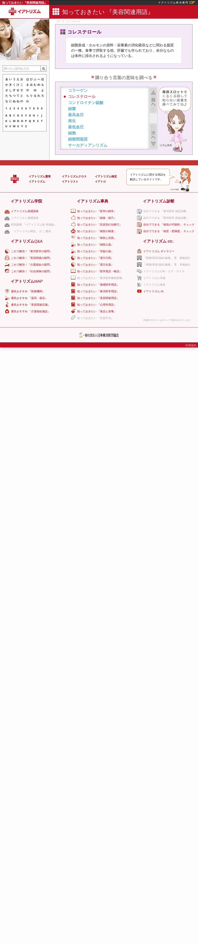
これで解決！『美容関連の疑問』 (31, 258)
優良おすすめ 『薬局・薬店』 (29, 298)
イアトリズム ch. (153, 291)
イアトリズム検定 (106, 176)
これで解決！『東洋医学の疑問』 (31, 251)
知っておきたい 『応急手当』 (95, 318)
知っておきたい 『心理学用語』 (97, 304)
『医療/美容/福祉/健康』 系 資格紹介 (167, 258)
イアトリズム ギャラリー (158, 251)
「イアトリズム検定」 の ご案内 (31, 231)
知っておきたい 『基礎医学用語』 (98, 284)
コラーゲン (78, 90)
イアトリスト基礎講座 (25, 217)
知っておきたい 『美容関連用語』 (24, 3)
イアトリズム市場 (154, 278)
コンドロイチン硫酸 (86, 102)
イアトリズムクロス (74, 176)
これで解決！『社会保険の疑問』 (31, 271)
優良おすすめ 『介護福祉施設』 (30, 311)
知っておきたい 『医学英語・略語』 (99, 271)
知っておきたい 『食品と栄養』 (97, 311)
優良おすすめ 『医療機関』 (28, 291)
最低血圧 (76, 126)
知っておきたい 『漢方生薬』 (95, 264)
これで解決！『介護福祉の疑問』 (31, 264)
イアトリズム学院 (26, 201)
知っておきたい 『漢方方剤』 (95, 258)
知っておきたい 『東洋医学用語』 (98, 291)
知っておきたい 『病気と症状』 (97, 237)
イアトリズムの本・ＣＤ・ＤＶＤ (164, 271)
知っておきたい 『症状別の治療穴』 (99, 224)
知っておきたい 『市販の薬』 (95, 251)
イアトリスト (70, 181)
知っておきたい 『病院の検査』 (97, 231)
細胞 (72, 133)
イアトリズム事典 (92, 201)
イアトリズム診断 (158, 201)
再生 (72, 120)
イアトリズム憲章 (40, 176)
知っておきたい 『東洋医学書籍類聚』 (101, 278)
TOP (58, 21)
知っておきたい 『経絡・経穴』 (97, 217)
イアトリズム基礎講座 (25, 211)
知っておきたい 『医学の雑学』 (97, 211)
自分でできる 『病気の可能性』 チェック (168, 224)
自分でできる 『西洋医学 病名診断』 (166, 217)
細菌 (72, 108)
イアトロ (100, 181)
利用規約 (190, 345)
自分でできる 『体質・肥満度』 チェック (168, 231)
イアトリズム (37, 181)
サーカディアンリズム (87, 145)
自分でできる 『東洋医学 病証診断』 (166, 211)
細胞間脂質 (78, 139)
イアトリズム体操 (154, 284)
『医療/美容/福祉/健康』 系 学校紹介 (167, 264)
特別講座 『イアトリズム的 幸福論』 (34, 224)
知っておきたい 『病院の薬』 (95, 244)
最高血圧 (76, 114)
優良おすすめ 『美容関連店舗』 (30, 304)
